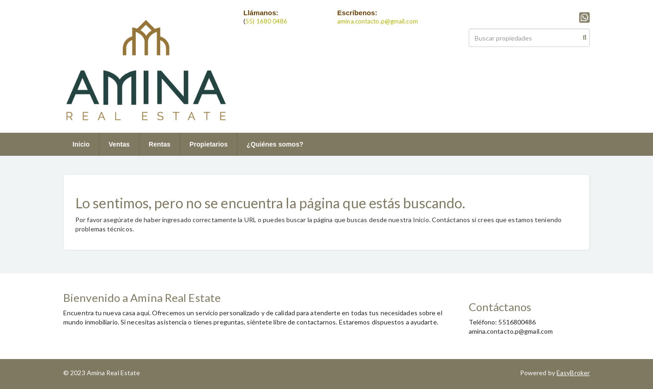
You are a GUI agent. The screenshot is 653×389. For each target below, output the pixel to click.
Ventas (119, 144)
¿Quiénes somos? (275, 144)
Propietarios (208, 144)
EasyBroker (573, 373)
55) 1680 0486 (266, 21)
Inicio (81, 144)
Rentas (159, 144)
